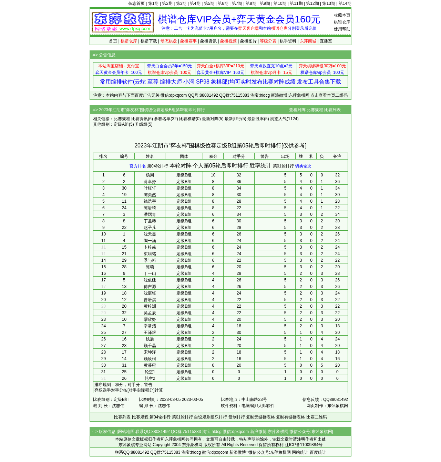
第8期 (251, 3)
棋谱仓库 (342, 22)
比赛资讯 (139, 118)
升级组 (141, 124)
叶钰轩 (150, 188)
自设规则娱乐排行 (210, 417)
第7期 (237, 3)
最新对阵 (210, 118)
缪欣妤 (150, 319)
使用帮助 (342, 29)
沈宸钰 (150, 293)
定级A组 (121, 124)
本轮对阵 (181, 166)
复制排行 (236, 417)
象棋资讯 (208, 41)
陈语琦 (150, 207)
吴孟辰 (150, 312)
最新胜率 (255, 118)
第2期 (167, 3)
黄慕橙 (150, 365)
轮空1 (150, 371)
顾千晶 (150, 345)
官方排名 (138, 166)
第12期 (312, 3)
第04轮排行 (157, 166)
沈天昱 (150, 234)
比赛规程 (315, 109)
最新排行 (233, 118)
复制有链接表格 (290, 417)
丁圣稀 (150, 221)
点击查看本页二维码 (329, 95)
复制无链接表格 (260, 417)
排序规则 (102, 384)
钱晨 (150, 339)
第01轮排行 (283, 166)
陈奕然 (150, 194)
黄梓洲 (150, 306)
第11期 (296, 3)
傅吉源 (150, 286)
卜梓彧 (150, 247)
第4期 (195, 3)
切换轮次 (303, 166)
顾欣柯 (150, 358)
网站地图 (126, 431)
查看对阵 (297, 109)
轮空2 (150, 378)
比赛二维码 (316, 417)
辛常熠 (150, 326)
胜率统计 (260, 166)
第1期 (153, 3)
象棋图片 (248, 41)
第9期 (265, 3)
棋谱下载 (149, 41)
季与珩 (150, 260)
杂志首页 (136, 3)
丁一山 (150, 273)
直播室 (326, 41)
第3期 (181, 3)
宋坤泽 (150, 352)
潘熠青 (150, 214)
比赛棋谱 (187, 118)
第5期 (209, 3)
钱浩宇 (150, 201)
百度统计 (318, 452)
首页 (113, 41)
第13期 (328, 3)
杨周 (150, 175)
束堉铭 (150, 253)
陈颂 (150, 266)
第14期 (345, 3)
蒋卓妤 (150, 181)
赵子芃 (150, 227)
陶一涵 (150, 240)
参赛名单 (162, 118)
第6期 (223, 3)
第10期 (280, 3)
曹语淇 (150, 299)
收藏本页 (342, 15)
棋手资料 (288, 41)
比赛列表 (332, 109)
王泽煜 (150, 332)
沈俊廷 (150, 280)
